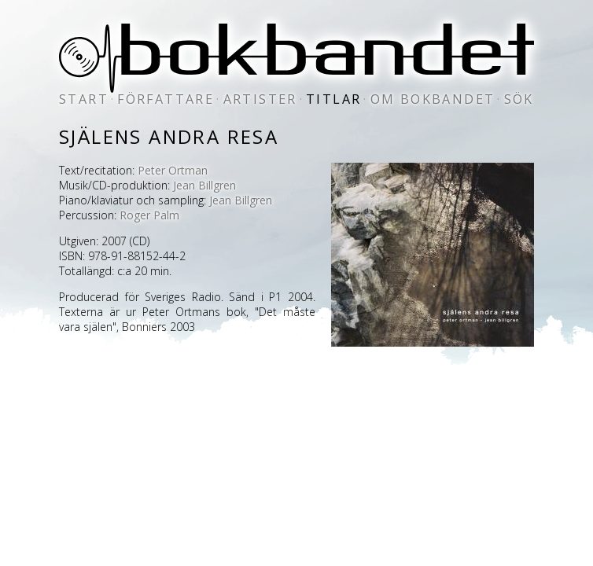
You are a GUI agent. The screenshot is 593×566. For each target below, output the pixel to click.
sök (519, 99)
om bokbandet (432, 99)
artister (260, 99)
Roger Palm (149, 215)
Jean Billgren (204, 185)
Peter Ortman (173, 170)
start (84, 99)
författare (165, 99)
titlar (333, 99)
